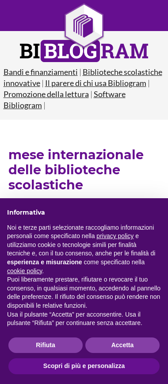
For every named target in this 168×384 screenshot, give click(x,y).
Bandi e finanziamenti (41, 72)
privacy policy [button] (115, 235)
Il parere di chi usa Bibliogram (95, 83)
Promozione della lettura (46, 94)
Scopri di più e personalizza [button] (84, 365)
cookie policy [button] (24, 270)
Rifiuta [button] (45, 345)
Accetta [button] (122, 345)
